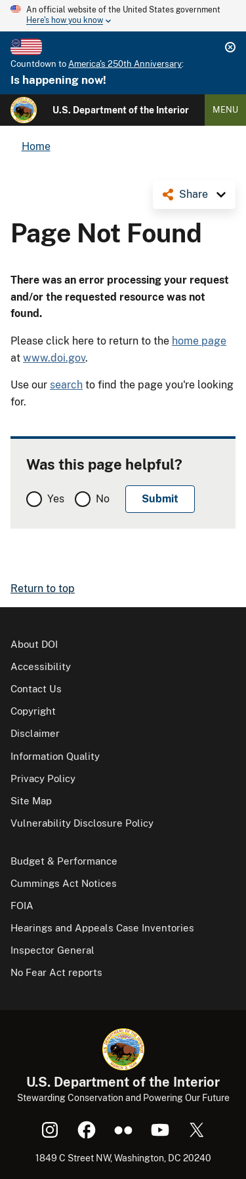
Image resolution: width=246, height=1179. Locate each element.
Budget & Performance (63, 861)
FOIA (21, 905)
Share (193, 194)
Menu (225, 110)
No (103, 499)
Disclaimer (35, 733)
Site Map (31, 800)
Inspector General (52, 950)
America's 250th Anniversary (125, 64)
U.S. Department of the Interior (120, 110)
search (66, 385)
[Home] (23, 110)
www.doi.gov (54, 358)
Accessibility (40, 666)
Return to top (42, 588)
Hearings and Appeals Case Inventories (102, 927)
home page (199, 341)
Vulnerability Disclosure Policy (82, 823)
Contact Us (36, 688)
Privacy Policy (42, 778)
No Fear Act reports (56, 972)
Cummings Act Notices (63, 883)
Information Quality (55, 756)
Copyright (33, 711)
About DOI (34, 644)
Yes (55, 499)
